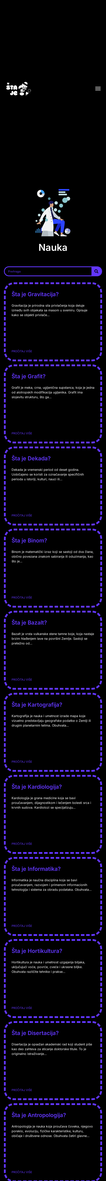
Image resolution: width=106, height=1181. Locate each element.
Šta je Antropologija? (39, 1115)
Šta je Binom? (29, 540)
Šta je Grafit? (29, 376)
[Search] (96, 271)
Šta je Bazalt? (29, 622)
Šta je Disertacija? (35, 1033)
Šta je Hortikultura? (37, 951)
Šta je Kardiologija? (37, 786)
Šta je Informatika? (36, 868)
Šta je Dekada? (31, 458)
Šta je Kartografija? (37, 704)
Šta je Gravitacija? (35, 294)
